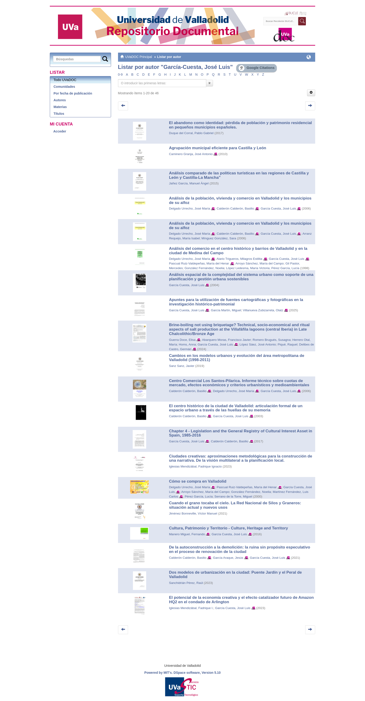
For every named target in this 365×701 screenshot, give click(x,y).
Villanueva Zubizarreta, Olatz (263, 310)
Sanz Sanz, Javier (181, 366)
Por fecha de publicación (73, 93)
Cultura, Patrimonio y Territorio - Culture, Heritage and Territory (228, 528)
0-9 (120, 74)
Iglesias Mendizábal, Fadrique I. (191, 608)
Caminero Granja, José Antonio (191, 154)
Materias (60, 107)
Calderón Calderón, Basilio (235, 208)
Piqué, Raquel (287, 344)
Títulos (59, 113)
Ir (209, 83)
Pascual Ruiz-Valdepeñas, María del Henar (199, 263)
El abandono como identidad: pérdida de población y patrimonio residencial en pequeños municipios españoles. (240, 125)
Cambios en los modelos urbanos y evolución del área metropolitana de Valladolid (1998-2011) (236, 357)
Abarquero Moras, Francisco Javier (226, 340)
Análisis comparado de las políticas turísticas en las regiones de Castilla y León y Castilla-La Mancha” (239, 175)
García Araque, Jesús (228, 557)
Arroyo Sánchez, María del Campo (260, 263)
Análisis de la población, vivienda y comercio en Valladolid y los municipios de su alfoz (240, 200)
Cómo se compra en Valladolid (197, 481)
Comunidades (64, 86)
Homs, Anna (187, 344)
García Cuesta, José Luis (278, 208)
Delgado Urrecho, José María (189, 208)
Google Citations (256, 68)
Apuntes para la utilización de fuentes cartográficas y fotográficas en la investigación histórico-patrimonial (236, 302)
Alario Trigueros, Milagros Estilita (239, 259)
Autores (60, 100)
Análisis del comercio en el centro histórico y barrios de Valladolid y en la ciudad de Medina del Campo (238, 250)
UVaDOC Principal (138, 57)
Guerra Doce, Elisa (182, 340)
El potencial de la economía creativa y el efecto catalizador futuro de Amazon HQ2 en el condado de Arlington (241, 599)
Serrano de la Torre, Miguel (233, 496)
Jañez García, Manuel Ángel (189, 183)
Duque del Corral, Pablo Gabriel (191, 133)
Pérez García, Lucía (285, 268)
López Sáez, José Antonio (258, 344)
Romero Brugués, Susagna (272, 340)
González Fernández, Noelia (204, 268)
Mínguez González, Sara (218, 238)
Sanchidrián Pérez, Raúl (186, 583)
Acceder (59, 131)
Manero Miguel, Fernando (187, 534)
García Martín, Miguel (226, 310)
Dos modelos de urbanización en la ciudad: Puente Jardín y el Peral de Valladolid (235, 574)
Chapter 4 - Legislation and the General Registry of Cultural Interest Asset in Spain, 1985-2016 (240, 433)
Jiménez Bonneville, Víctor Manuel (193, 513)
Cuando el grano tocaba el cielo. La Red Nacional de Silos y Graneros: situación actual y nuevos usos (235, 505)
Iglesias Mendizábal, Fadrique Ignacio (195, 466)
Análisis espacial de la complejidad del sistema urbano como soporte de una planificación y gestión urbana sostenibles (241, 276)
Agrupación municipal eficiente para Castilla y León (217, 148)
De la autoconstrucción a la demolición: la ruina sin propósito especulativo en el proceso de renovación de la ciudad (239, 549)
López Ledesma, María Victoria (248, 268)
